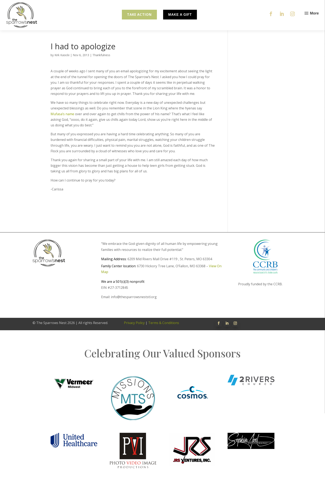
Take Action (139, 14)
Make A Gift (180, 14)
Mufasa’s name (62, 114)
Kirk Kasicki (62, 55)
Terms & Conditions (163, 323)
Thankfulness (101, 55)
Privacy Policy (134, 323)
